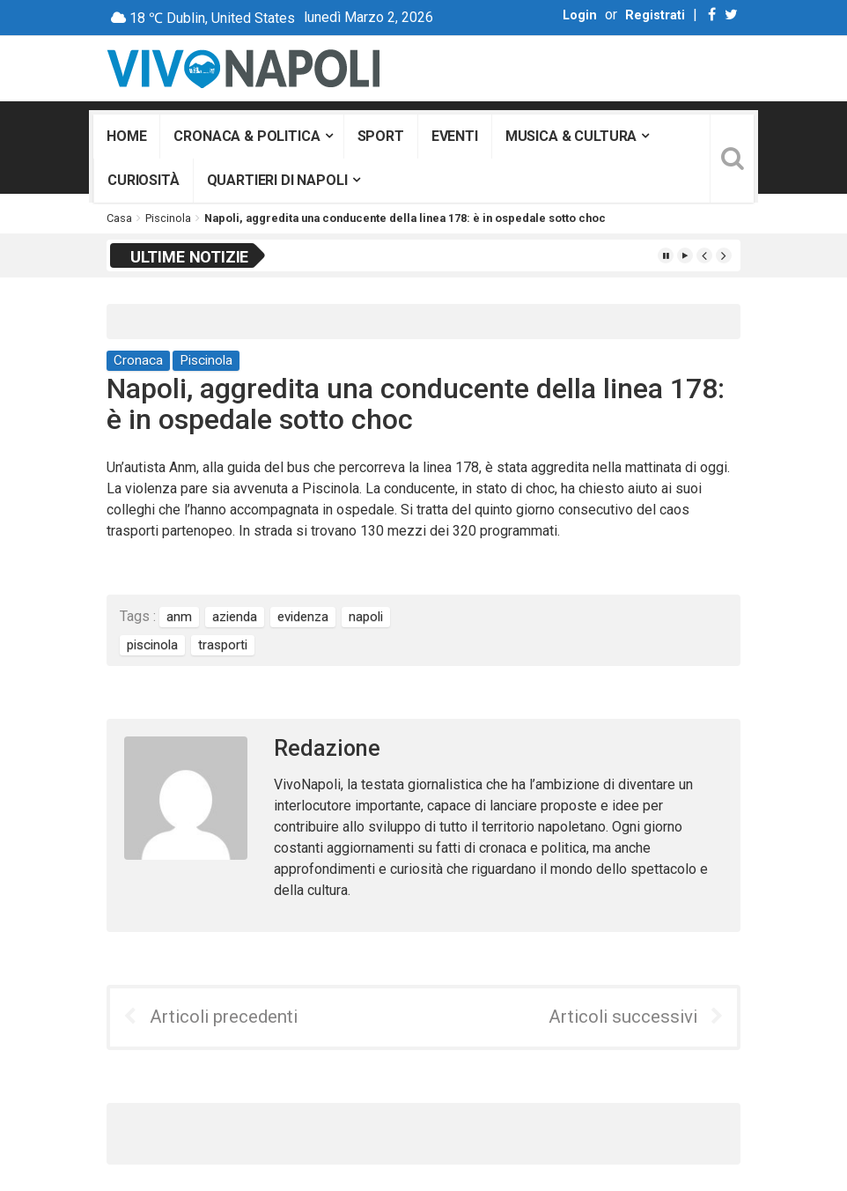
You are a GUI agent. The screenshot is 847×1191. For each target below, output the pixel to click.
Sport (380, 136)
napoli (366, 617)
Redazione (327, 748)
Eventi (454, 136)
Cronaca (138, 360)
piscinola (152, 645)
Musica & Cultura (571, 136)
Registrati (655, 15)
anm (179, 617)
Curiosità (143, 180)
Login (580, 15)
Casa (119, 218)
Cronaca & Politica (246, 136)
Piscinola (168, 218)
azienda (234, 617)
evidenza (302, 617)
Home (126, 136)
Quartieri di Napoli (277, 180)
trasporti (222, 645)
